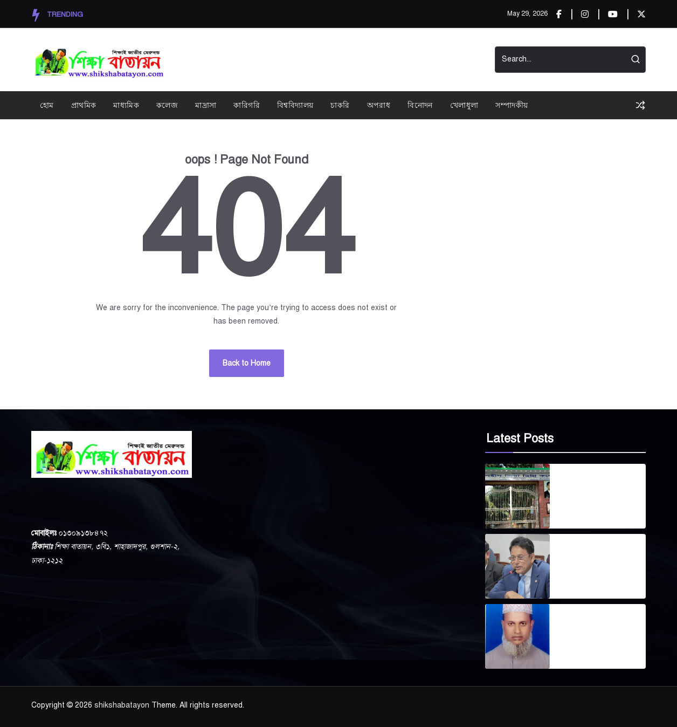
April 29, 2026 (581, 581)
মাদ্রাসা (205, 105)
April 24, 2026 (581, 651)
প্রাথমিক (83, 105)
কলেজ (167, 105)
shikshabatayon (121, 705)
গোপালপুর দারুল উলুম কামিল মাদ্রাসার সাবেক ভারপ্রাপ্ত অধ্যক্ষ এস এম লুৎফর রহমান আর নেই (595, 630)
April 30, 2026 (581, 511)
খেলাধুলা (464, 105)
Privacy (318, 59)
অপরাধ (379, 105)
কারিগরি (246, 105)
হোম (47, 105)
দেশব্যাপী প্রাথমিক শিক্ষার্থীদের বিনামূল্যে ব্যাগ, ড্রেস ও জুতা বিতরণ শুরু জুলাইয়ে (601, 560)
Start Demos (411, 59)
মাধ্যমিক (126, 105)
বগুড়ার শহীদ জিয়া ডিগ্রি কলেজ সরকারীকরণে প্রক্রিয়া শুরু (595, 489)
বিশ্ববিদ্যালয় (295, 105)
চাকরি (339, 105)
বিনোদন (420, 105)
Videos (359, 59)
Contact (464, 59)
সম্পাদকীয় (511, 105)
